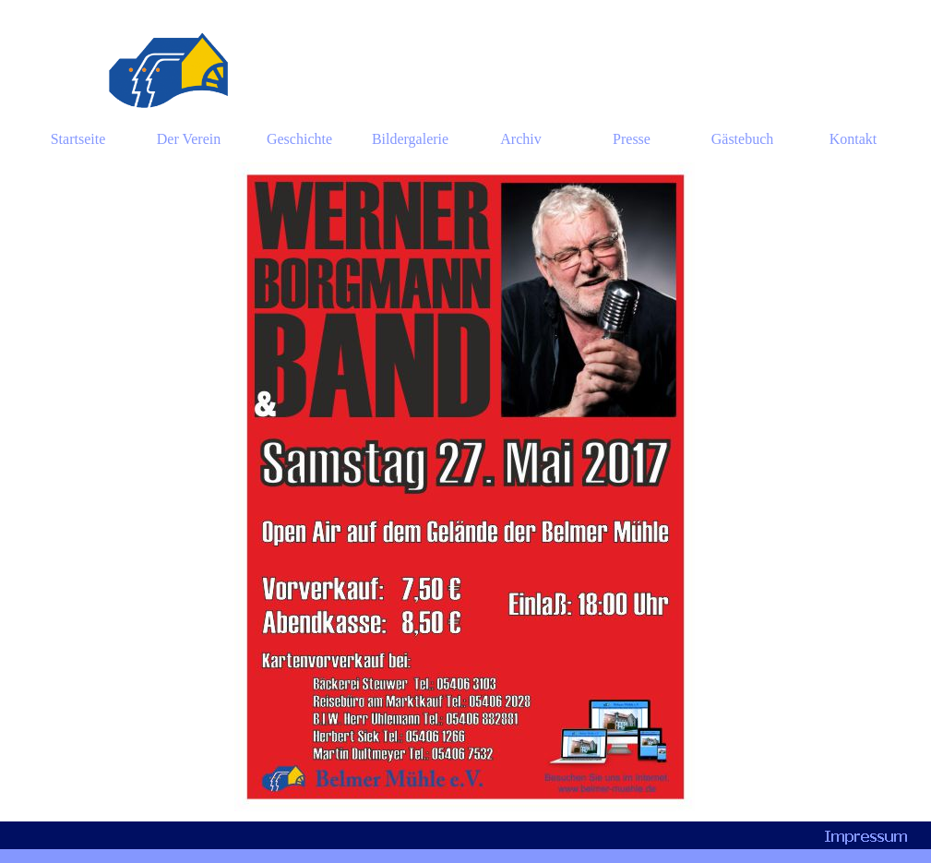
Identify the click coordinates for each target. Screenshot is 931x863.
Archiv (520, 139)
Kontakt (853, 139)
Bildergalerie (410, 139)
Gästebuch (742, 139)
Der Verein (189, 139)
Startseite (78, 139)
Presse (632, 139)
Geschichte (299, 139)
